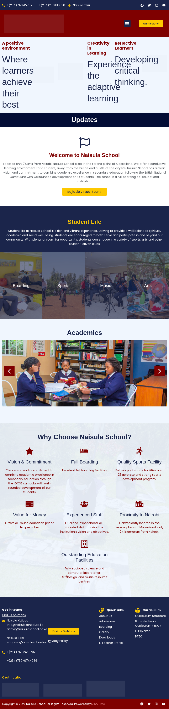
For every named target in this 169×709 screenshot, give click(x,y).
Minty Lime (98, 704)
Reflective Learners (125, 45)
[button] (127, 23)
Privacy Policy (58, 641)
